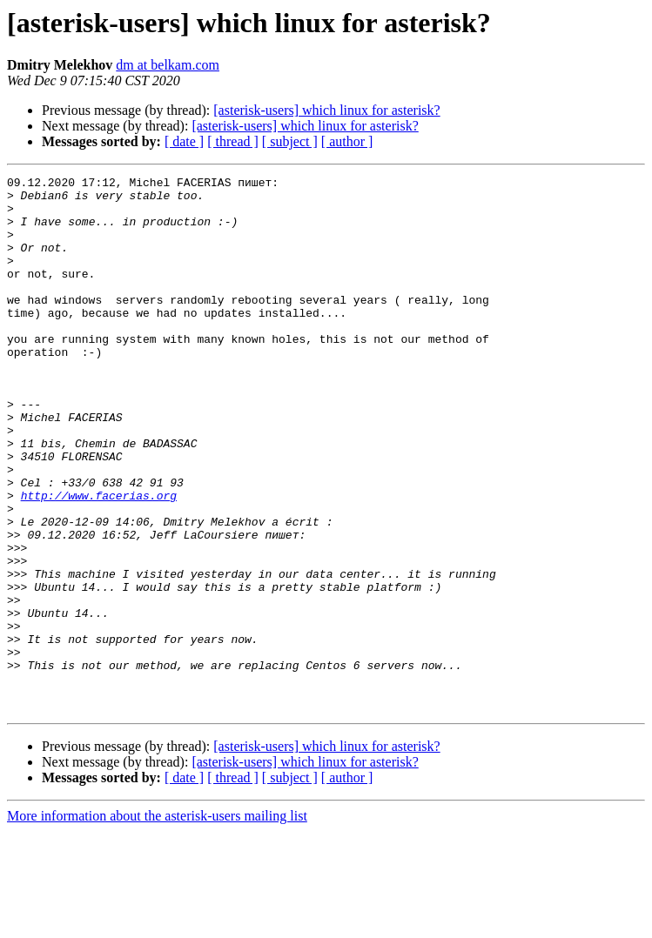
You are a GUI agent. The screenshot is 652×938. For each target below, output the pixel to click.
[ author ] (347, 141)
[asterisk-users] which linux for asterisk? (326, 110)
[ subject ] (290, 141)
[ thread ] (233, 141)
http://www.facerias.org (99, 560)
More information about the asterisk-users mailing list (157, 922)
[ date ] (184, 141)
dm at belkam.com (167, 64)
